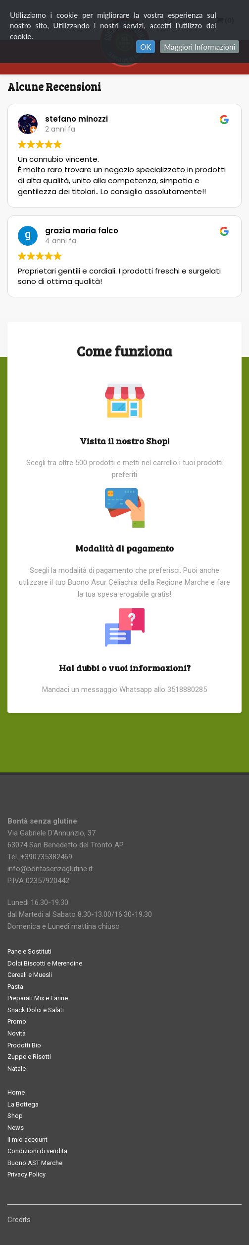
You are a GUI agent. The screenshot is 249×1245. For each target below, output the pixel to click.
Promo (16, 1021)
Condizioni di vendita (37, 1151)
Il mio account (27, 1139)
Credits (19, 1219)
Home (16, 1092)
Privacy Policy (26, 1174)
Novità (16, 1033)
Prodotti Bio (24, 1045)
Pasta (15, 986)
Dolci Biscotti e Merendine (44, 963)
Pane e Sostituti (29, 951)
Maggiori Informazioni (199, 46)
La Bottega (23, 1104)
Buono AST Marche (34, 1163)
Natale (16, 1068)
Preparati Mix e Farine (37, 998)
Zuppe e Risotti (29, 1056)
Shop (15, 1115)
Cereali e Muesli (29, 974)
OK (145, 46)
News (15, 1127)
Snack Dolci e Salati (35, 1010)
